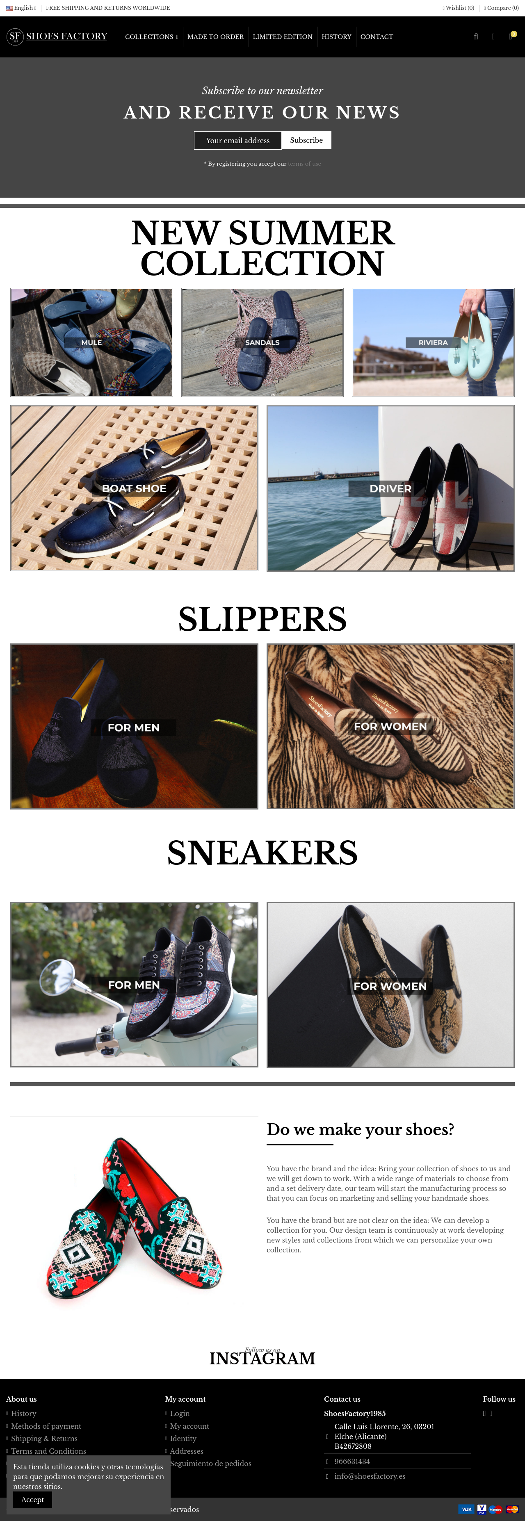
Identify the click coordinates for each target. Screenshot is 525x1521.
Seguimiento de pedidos (211, 1463)
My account (190, 1426)
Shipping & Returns (44, 1438)
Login (180, 1413)
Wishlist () (459, 8)
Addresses (186, 1451)
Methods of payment (46, 1426)
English (21, 8)
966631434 (352, 1461)
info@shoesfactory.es (369, 1476)
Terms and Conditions (48, 1451)
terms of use (304, 164)
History (24, 1413)
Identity (183, 1438)
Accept (32, 1500)
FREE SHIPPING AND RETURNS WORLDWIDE (108, 8)
